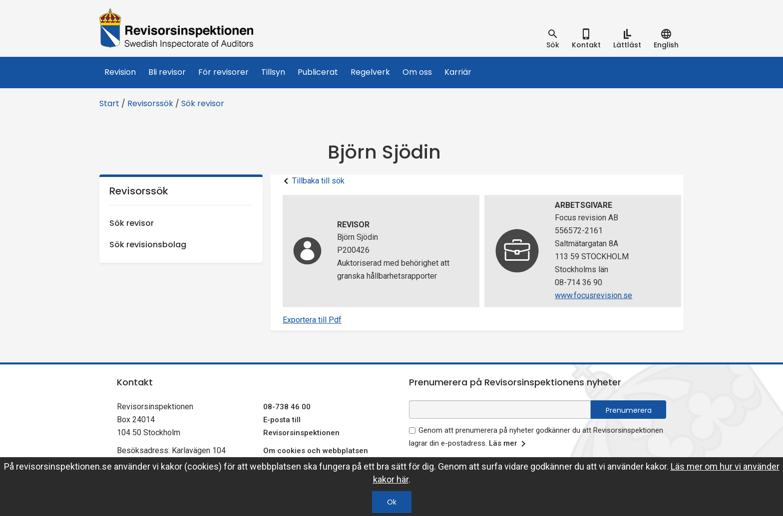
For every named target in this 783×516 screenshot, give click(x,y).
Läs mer (509, 444)
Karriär (457, 72)
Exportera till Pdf (312, 320)
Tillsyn (273, 72)
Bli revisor (167, 72)
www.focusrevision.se (593, 295)
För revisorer (223, 72)
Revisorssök (150, 103)
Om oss (417, 72)
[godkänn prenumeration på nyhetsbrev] (412, 430)
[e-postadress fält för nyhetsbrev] (500, 409)
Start (109, 103)
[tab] (552, 39)
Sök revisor (202, 103)
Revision (120, 72)
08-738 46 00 (287, 406)
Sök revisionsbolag (147, 244)
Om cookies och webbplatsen (315, 450)
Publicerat (318, 72)
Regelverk (370, 72)
